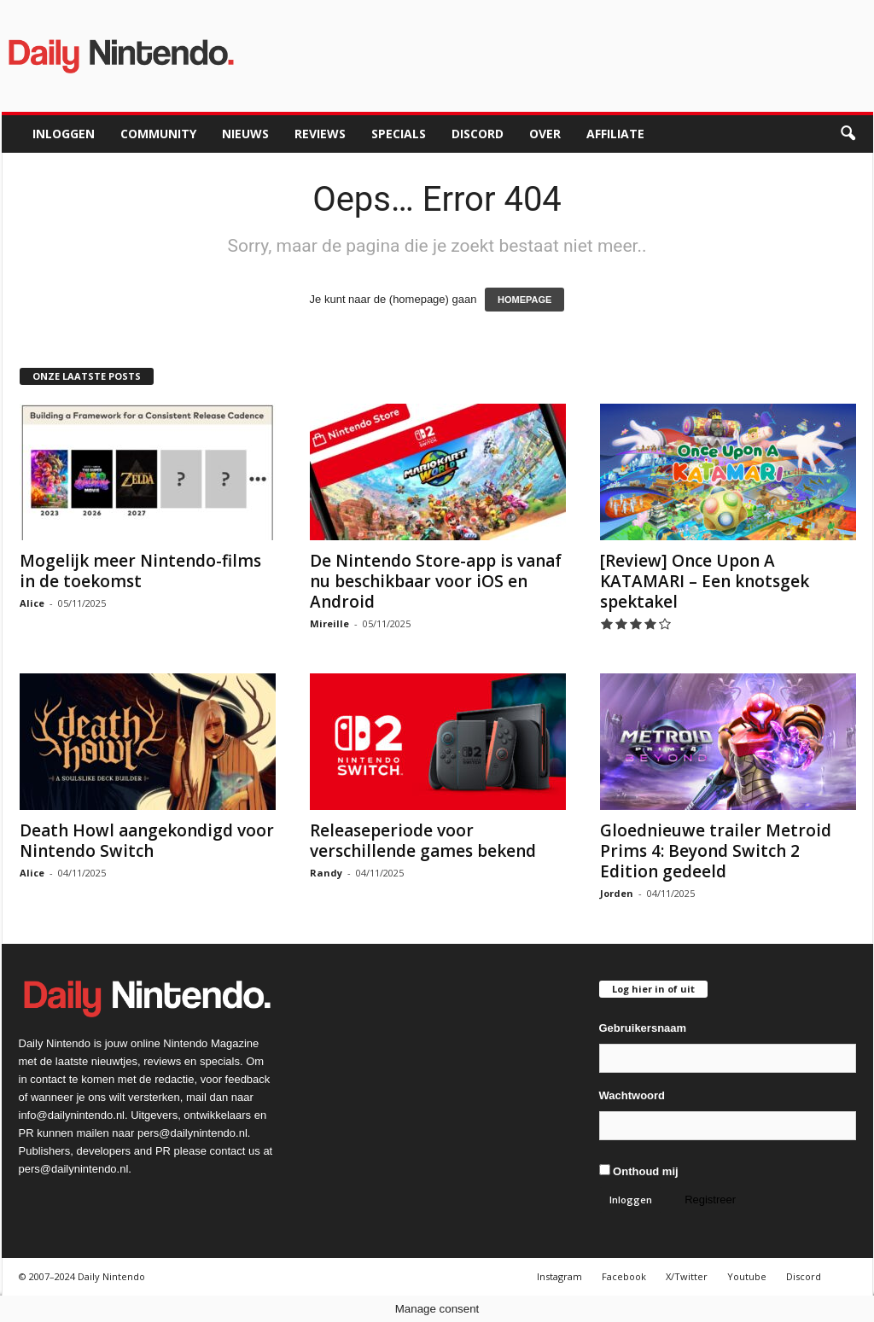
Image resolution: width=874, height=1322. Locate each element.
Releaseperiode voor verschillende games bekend (423, 840)
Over (545, 133)
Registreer (710, 1199)
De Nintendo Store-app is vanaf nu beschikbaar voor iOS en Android (436, 581)
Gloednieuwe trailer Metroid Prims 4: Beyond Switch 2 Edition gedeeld (715, 850)
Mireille (329, 623)
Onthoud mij (639, 1171)
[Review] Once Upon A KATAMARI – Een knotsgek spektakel (704, 581)
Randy (326, 872)
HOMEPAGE (524, 299)
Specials (398, 133)
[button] (847, 134)
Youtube (746, 1276)
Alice (32, 603)
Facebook (624, 1276)
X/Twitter (687, 1276)
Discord (478, 133)
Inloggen (63, 133)
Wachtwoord (632, 1095)
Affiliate (615, 133)
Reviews (320, 133)
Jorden (616, 893)
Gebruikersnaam (643, 1028)
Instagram (559, 1276)
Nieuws (245, 133)
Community (158, 133)
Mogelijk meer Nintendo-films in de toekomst (140, 571)
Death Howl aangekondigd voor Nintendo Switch (147, 840)
